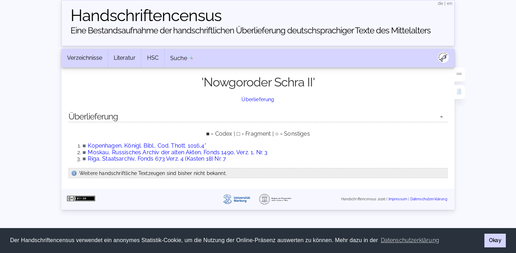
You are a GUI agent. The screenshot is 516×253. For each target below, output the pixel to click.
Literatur (124, 57)
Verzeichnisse (84, 57)
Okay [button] (495, 240)
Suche (178, 58)
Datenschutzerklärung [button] (410, 240)
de (440, 3)
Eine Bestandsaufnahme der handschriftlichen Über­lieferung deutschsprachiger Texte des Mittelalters (251, 30)
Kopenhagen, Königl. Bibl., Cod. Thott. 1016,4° (147, 145)
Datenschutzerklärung (428, 199)
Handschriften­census (146, 15)
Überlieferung (258, 99)
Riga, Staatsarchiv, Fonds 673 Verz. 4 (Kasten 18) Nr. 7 (157, 158)
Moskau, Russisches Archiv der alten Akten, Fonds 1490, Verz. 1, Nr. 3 (177, 152)
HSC (153, 57)
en (449, 3)
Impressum (398, 199)
